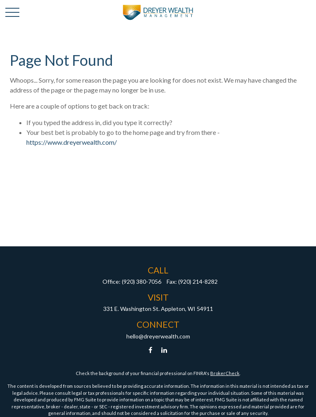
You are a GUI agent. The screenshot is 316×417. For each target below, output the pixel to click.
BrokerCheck (224, 373)
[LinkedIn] (164, 350)
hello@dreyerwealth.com (158, 336)
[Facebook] (150, 350)
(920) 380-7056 (141, 281)
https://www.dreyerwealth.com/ (71, 142)
